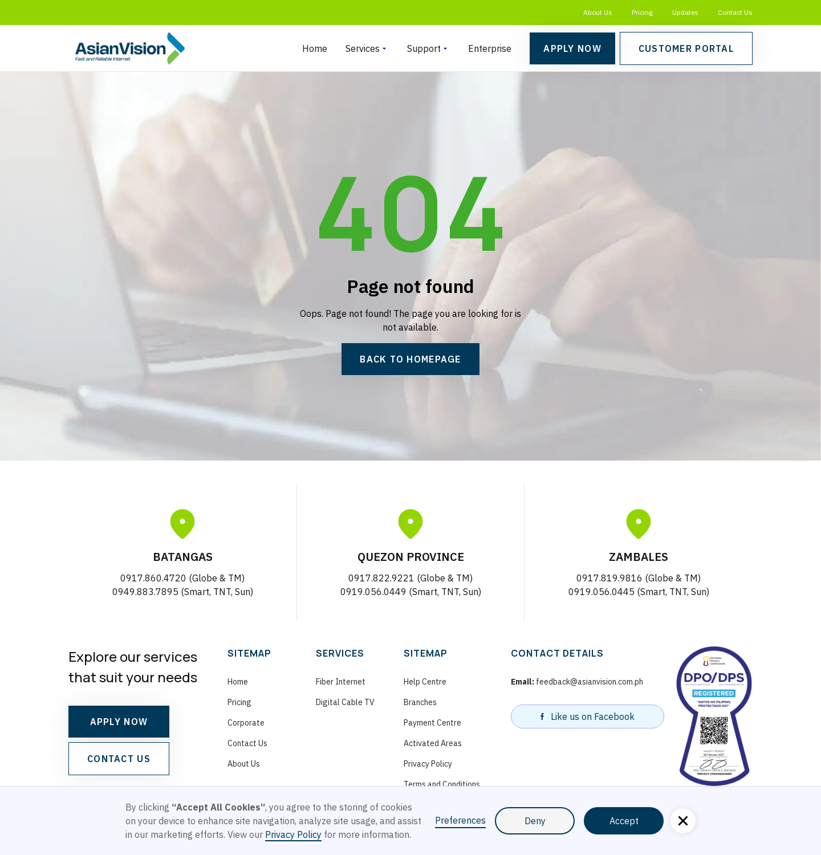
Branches (420, 702)
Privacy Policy (428, 764)
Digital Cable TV (345, 702)
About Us (597, 12)
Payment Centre (432, 723)
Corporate (246, 723)
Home (314, 48)
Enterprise (489, 48)
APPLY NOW (119, 721)
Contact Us (735, 12)
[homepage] (129, 49)
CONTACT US (119, 758)
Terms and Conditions (442, 784)
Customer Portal (686, 48)
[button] (367, 48)
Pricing (642, 12)
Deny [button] (535, 820)
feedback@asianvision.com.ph (577, 682)
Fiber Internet (340, 682)
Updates (685, 12)
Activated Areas (433, 743)
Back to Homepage (410, 359)
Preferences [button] (460, 820)
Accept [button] (624, 820)
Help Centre (425, 682)
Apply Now (572, 48)
